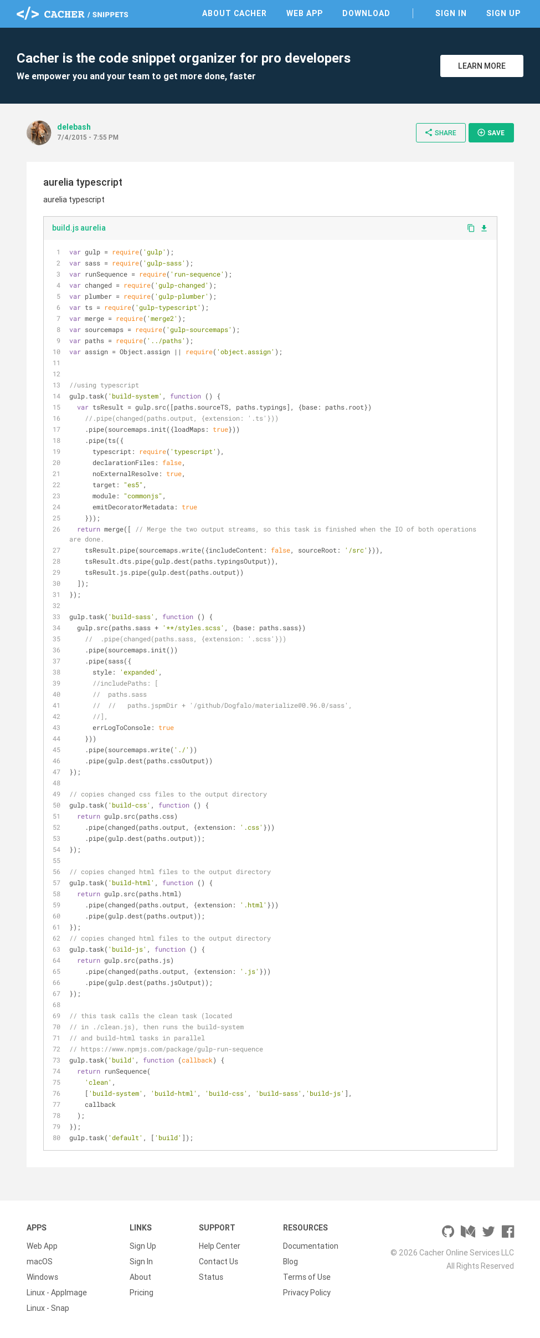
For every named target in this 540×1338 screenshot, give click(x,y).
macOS (40, 1261)
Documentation (310, 1246)
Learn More (482, 66)
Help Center (219, 1246)
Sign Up (503, 13)
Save (491, 132)
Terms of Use (307, 1277)
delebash (74, 127)
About (140, 1277)
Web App (304, 13)
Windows (42, 1277)
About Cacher (234, 13)
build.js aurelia (79, 228)
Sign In (451, 13)
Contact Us (218, 1261)
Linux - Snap (48, 1308)
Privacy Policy (307, 1293)
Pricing (141, 1293)
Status (211, 1277)
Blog (290, 1261)
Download (366, 13)
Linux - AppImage (57, 1293)
